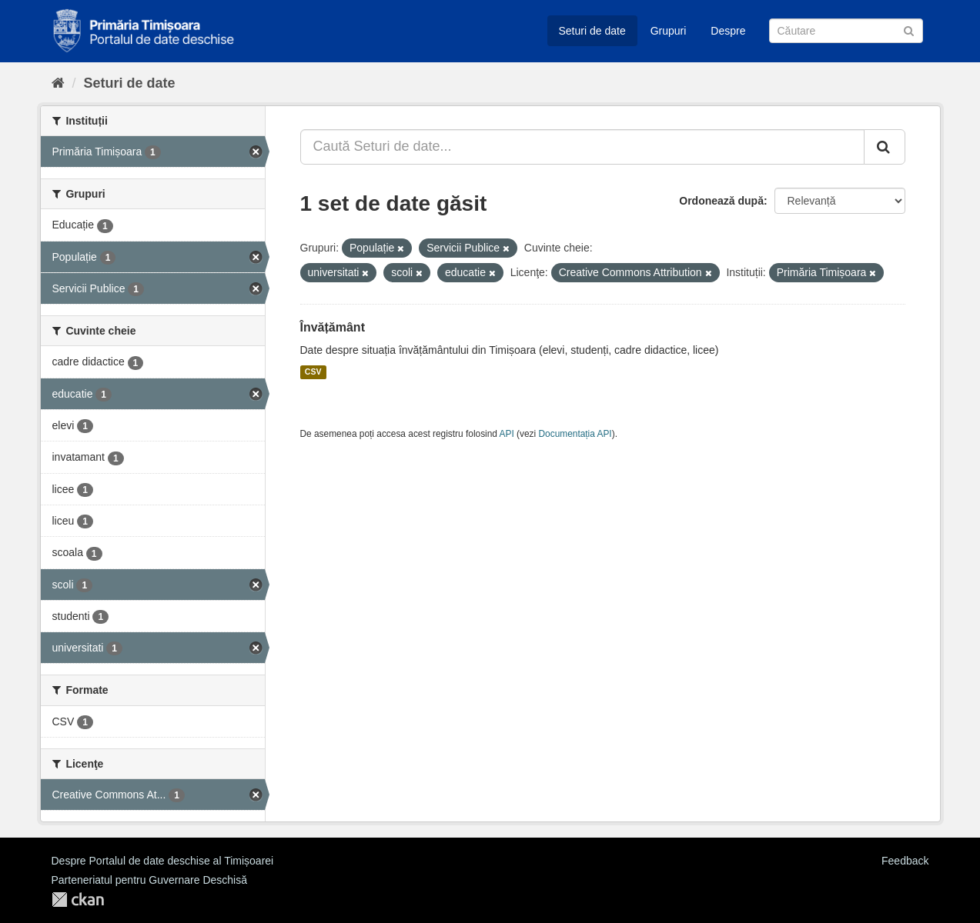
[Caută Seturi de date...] (582, 147)
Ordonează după (721, 201)
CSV (313, 372)
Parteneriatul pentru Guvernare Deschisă (149, 880)
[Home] (58, 83)
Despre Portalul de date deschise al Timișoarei (163, 861)
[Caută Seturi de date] (846, 30)
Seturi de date (592, 31)
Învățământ (332, 327)
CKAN (78, 899)
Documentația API (575, 433)
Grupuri (669, 31)
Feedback (904, 861)
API (507, 433)
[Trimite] (908, 29)
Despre (728, 31)
